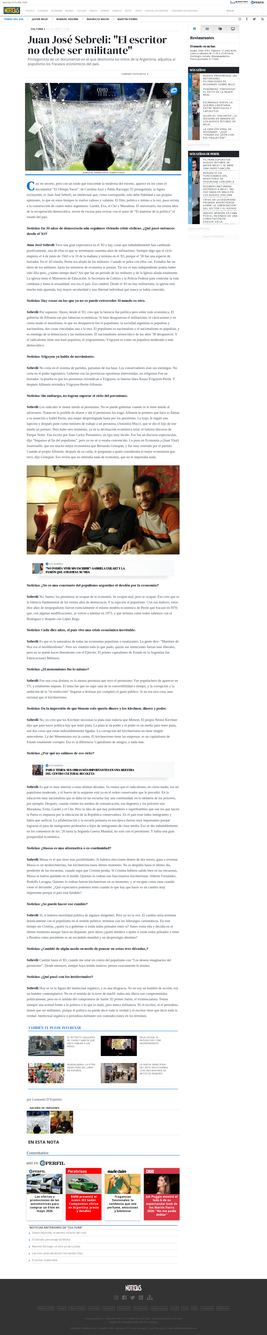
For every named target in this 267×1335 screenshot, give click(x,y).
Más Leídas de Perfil (204, 154)
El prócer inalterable (44, 1260)
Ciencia (105, 10)
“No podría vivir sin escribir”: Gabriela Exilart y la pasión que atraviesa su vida (85, 570)
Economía (62, 10)
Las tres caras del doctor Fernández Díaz (57, 1253)
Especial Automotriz (179, 10)
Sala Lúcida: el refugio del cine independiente (150, 1040)
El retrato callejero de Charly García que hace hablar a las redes (81, 1042)
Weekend (124, 1308)
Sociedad (46, 10)
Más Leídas (198, 70)
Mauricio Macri (98, 19)
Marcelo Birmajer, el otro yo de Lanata (56, 1246)
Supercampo (159, 1308)
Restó (146, 10)
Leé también (56, 563)
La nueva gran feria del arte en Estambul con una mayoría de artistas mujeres (154, 1069)
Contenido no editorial (213, 10)
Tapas (157, 10)
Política (31, 10)
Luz (185, 1308)
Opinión (118, 10)
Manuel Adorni (67, 19)
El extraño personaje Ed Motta (51, 1239)
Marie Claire (77, 1308)
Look (175, 1308)
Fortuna (94, 1308)
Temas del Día (14, 19)
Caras (61, 1308)
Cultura (91, 10)
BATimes (223, 1308)
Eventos (133, 10)
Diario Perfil (46, 1308)
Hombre (108, 1308)
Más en (45, 1163)
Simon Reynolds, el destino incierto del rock (59, 1233)
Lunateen (207, 1308)
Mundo (77, 10)
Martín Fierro (127, 19)
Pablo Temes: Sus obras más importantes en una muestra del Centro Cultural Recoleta (90, 771)
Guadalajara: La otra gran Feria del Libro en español (81, 1067)
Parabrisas (141, 1308)
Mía (194, 1308)
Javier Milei (40, 19)
